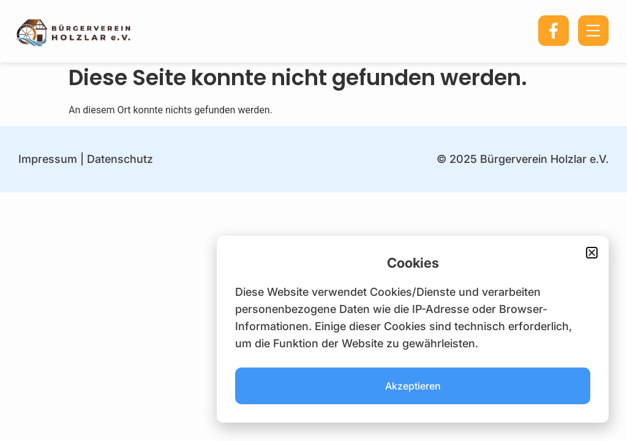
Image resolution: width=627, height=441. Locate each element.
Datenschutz (120, 159)
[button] (591, 252)
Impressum (47, 159)
